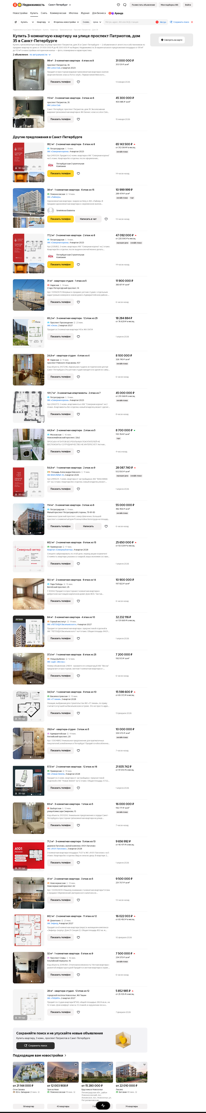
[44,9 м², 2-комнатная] (30, 446)
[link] (188, 4)
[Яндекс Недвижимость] (30, 5)
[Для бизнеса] (99, 13)
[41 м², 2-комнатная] (30, 894)
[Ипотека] (73, 13)
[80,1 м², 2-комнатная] (30, 932)
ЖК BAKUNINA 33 (55, 475)
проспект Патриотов (57, 65)
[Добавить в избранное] (78, 81)
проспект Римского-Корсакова (61, 363)
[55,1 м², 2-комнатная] (30, 595)
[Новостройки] (21, 13)
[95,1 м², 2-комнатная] (30, 164)
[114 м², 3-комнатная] (30, 520)
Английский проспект (57, 736)
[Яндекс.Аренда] (115, 13)
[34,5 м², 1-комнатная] (30, 707)
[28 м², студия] (30, 1005)
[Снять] (44, 13)
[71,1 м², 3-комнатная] (30, 857)
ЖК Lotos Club (53, 68)
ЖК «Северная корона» (58, 151)
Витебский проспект (56, 587)
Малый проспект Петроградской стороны (66, 512)
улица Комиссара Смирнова (60, 811)
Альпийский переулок (57, 961)
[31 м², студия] (30, 296)
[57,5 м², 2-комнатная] (30, 782)
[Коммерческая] (58, 13)
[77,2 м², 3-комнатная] (30, 255)
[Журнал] (85, 13)
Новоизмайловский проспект (61, 437)
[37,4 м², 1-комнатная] (30, 670)
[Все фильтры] (16, 22)
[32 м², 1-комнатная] (30, 969)
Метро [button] (163, 22)
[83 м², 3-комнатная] (30, 819)
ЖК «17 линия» (54, 699)
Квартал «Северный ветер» (60, 550)
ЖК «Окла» (52, 325)
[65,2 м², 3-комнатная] (30, 334)
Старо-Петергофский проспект (61, 288)
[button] (124, 4)
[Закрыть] (192, 22)
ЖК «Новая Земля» (56, 774)
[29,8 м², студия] (30, 745)
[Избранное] (118, 4)
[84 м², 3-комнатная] (30, 633)
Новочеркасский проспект (59, 886)
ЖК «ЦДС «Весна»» (56, 662)
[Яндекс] (15, 5)
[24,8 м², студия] (30, 371)
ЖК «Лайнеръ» (54, 197)
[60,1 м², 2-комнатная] (30, 558)
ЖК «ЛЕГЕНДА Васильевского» (62, 624)
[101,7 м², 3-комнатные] (30, 408)
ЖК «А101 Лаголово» (57, 849)
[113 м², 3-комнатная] (30, 113)
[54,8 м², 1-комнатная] (30, 483)
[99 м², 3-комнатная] (30, 76)
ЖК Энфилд (52, 923)
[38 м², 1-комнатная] (30, 209)
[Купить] (34, 13)
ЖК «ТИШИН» (53, 998)
